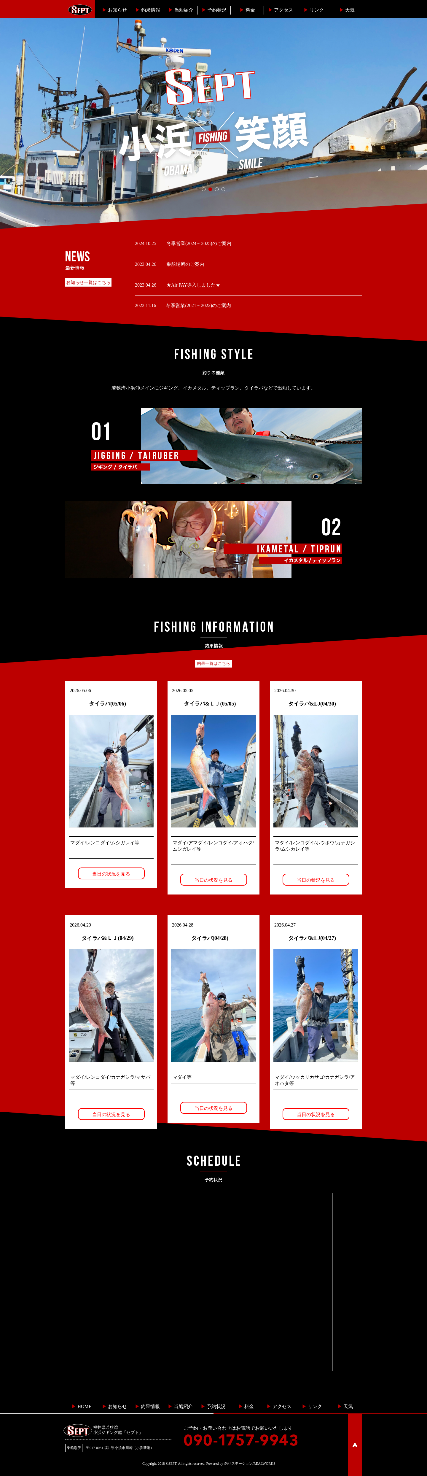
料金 (247, 9)
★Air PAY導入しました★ (192, 284)
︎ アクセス (279, 1406)
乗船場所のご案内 (184, 264)
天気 (347, 9)
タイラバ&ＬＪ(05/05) (210, 704)
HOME (81, 1406)
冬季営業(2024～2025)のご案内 (198, 243)
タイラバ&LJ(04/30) (312, 704)
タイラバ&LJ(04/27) (312, 938)
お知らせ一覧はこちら (88, 282)
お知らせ (114, 9)
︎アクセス (280, 9)
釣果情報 (147, 9)
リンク (314, 9)
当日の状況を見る (111, 873)
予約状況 (214, 9)
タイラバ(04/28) (209, 938)
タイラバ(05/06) (107, 704)
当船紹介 (180, 9)
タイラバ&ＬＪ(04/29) (108, 938)
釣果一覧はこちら (213, 663)
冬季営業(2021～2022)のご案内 (198, 305)
